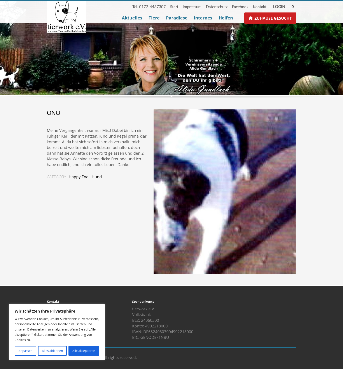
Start (174, 6)
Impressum (192, 6)
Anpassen (26, 351)
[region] (57, 332)
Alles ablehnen (52, 351)
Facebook (240, 6)
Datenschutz (217, 6)
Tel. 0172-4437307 (149, 6)
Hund (97, 176)
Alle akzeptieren (83, 351)
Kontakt (259, 6)
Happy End (79, 176)
